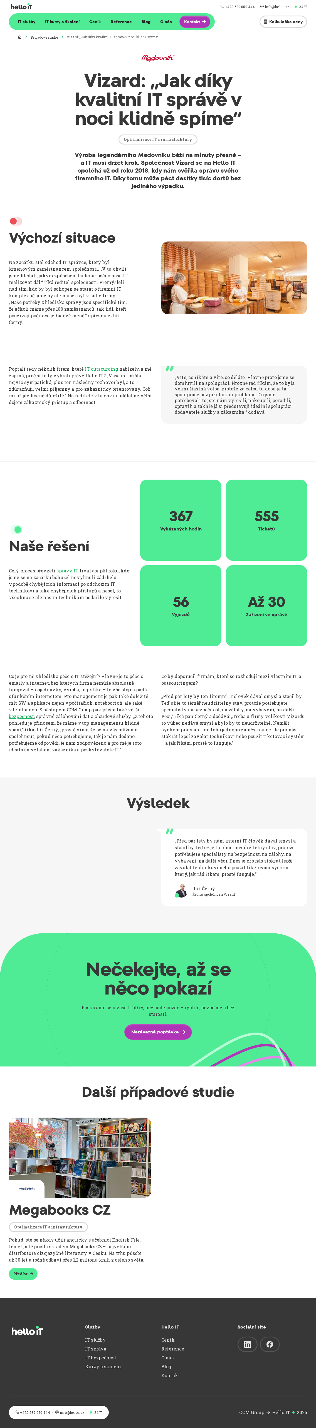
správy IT (67, 571)
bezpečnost (21, 716)
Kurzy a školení (103, 1366)
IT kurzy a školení (62, 21)
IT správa (95, 1349)
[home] (21, 6)
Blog (146, 21)
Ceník (95, 21)
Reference (121, 21)
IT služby (26, 21)
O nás (166, 21)
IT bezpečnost (100, 1357)
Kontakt (170, 1375)
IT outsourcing (101, 369)
